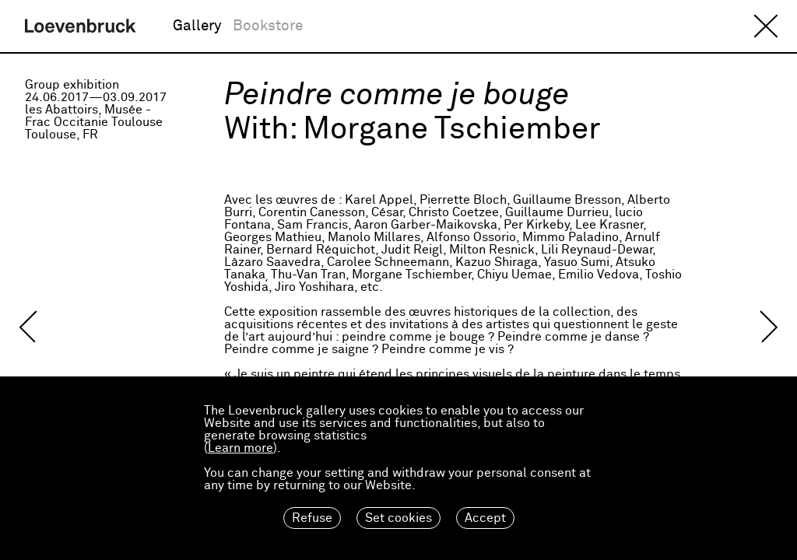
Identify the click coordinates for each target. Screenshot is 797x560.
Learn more (240, 448)
